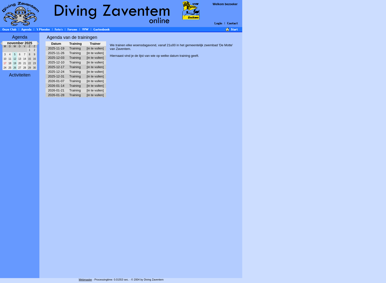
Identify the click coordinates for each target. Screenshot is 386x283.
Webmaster (85, 279)
